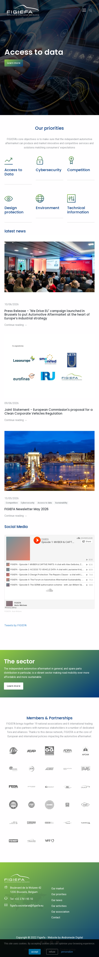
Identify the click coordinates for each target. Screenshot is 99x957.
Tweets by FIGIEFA (15, 625)
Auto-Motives (17, 611)
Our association (60, 911)
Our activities (59, 906)
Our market (57, 888)
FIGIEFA (7, 611)
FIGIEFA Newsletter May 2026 (26, 509)
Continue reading (15, 324)
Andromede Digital (72, 937)
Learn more (13, 63)
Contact (55, 917)
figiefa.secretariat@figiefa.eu (26, 905)
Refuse (52, 951)
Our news (56, 900)
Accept (34, 951)
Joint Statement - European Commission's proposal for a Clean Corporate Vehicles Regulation (48, 411)
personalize (67, 951)
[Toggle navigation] (84, 10)
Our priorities (58, 894)
